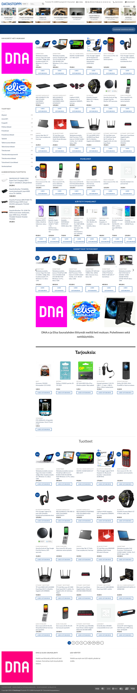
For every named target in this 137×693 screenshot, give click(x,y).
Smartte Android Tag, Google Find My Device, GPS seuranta (110, 99)
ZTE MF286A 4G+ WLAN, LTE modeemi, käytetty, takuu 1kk (92, 224)
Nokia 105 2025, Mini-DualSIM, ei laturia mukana (125, 384)
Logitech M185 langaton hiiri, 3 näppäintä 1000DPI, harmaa (76, 100)
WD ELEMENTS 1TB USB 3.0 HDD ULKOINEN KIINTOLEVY (42, 100)
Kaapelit (4, 123)
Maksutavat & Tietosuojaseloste (24, 687)
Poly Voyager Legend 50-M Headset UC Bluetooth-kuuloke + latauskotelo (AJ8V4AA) (93, 59)
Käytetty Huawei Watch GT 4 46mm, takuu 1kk (93, 99)
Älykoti (4, 115)
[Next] (102, 643)
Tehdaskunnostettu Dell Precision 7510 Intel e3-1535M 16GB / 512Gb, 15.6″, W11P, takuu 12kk (77, 139)
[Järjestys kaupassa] (123, 29)
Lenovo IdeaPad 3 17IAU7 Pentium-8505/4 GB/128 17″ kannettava (108, 274)
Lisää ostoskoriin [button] (42, 72)
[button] (126, 6)
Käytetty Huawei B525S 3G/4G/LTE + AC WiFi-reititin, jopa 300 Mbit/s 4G (117, 225)
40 (98, 643)
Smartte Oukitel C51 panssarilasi (127, 183)
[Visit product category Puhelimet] (8, 15)
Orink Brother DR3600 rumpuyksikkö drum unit (105, 627)
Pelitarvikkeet (6, 127)
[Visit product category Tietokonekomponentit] (60, 15)
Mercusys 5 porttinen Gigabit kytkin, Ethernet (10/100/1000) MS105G (127, 139)
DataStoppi (10, 4)
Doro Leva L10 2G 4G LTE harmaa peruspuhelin (93, 183)
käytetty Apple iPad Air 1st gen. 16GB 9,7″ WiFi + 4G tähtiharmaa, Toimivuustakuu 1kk (53, 225)
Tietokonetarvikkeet (9, 158)
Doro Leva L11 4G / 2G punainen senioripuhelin (111, 57)
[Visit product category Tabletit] (42, 15)
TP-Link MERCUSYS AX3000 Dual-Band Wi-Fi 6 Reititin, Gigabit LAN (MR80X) (93, 138)
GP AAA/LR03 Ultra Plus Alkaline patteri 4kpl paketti (85, 384)
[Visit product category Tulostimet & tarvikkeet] (94, 15)
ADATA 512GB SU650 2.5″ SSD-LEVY (77, 56)
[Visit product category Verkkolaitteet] (111, 15)
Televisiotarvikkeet (8, 147)
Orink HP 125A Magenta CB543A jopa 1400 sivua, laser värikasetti (125, 627)
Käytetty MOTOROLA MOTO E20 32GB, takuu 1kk (66, 223)
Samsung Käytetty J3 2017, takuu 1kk (104, 222)
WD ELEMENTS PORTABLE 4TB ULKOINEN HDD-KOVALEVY (58, 100)
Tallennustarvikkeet (8, 143)
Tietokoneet (6, 150)
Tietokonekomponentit (10, 154)
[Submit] (43, 4)
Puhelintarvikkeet (8, 135)
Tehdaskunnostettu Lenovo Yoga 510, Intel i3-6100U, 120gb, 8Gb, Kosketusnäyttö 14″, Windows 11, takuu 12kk (43, 60)
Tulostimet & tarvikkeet (10, 162)
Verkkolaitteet (7, 166)
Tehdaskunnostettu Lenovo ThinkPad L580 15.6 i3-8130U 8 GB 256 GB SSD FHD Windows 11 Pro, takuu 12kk (60, 60)
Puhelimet (5, 131)
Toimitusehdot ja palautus (46, 687)
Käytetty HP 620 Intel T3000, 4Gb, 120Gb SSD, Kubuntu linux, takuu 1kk (92, 274)
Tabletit (4, 139)
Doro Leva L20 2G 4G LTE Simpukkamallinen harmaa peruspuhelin (77, 183)
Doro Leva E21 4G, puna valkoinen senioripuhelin (126, 99)
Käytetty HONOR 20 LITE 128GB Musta (130, 222)
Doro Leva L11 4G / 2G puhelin (111, 183)
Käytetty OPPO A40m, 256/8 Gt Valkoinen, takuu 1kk (41, 223)
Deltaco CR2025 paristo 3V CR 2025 (65, 384)
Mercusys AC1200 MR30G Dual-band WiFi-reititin (105, 588)
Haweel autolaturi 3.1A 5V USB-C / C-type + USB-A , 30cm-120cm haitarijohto (105, 385)
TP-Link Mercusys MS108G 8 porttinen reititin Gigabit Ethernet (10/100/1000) (85, 627)
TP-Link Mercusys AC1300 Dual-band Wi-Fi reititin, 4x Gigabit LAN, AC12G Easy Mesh (110, 139)
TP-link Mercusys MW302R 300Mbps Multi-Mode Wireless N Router (59, 138)
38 (89, 643)
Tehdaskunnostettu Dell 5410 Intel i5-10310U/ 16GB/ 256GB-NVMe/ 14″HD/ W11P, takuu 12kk (125, 275)
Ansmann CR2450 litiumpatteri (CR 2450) (43, 384)
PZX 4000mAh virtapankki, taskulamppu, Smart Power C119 (44, 422)
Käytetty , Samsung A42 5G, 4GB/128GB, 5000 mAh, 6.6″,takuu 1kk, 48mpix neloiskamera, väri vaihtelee (79, 226)
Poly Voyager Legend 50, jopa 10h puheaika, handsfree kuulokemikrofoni (128, 58)
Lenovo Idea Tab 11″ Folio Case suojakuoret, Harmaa (43, 137)
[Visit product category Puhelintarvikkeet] (25, 15)
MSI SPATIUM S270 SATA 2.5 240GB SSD (126, 588)
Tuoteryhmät (6, 687)
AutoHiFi (5, 119)
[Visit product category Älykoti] (128, 15)
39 (94, 643)
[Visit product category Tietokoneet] (77, 15)
